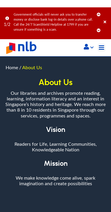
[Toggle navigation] (101, 48)
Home (12, 11)
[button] (89, 47)
